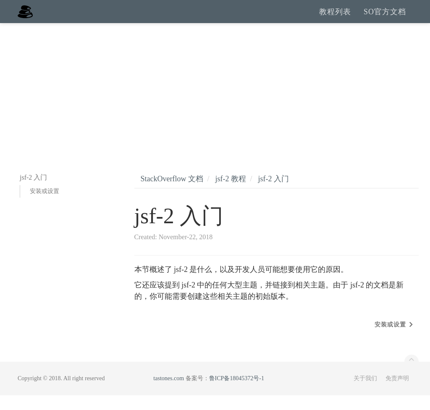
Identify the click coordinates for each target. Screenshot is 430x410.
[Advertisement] (215, 100)
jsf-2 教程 (230, 193)
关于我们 (365, 393)
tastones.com (168, 393)
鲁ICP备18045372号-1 (236, 393)
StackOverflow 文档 (172, 193)
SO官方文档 (385, 19)
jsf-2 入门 (273, 193)
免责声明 (397, 393)
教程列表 (335, 19)
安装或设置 (44, 206)
